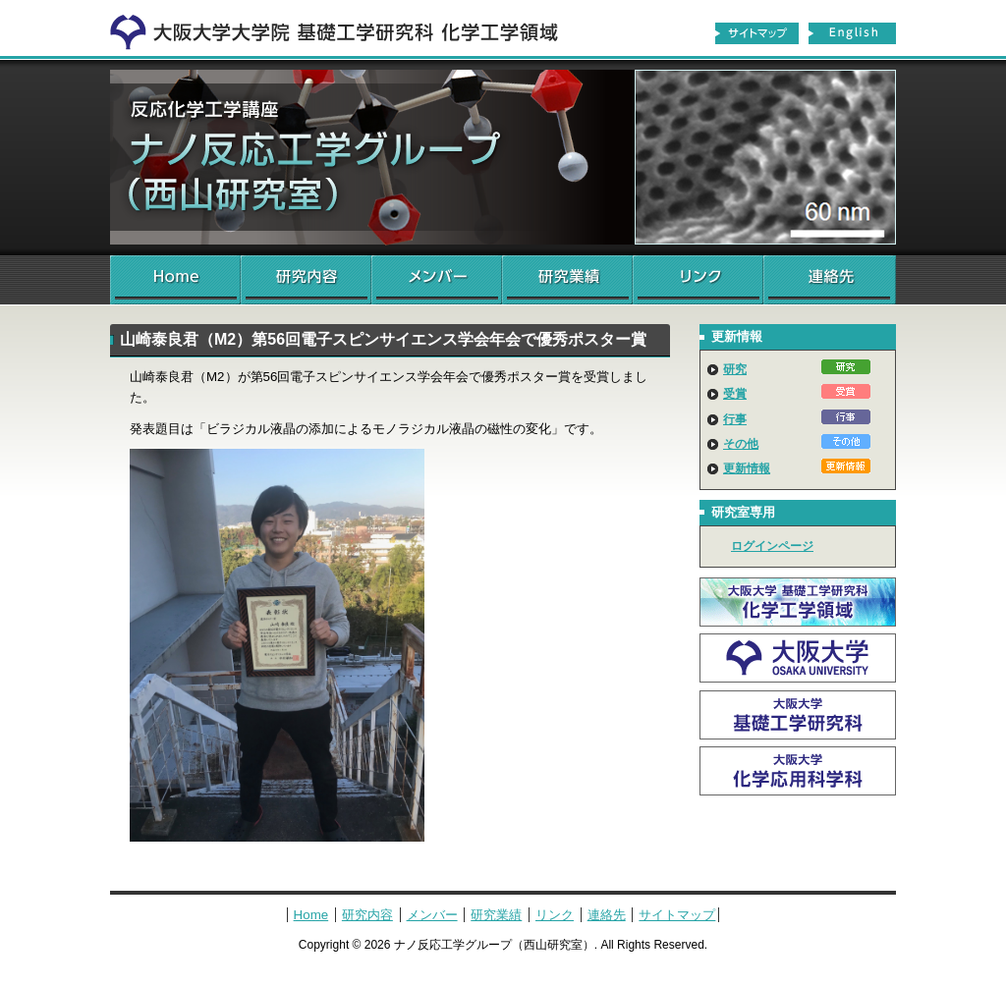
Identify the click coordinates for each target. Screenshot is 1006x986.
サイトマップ (756, 33)
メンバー (436, 279)
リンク (698, 279)
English (853, 33)
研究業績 (567, 279)
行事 (735, 419)
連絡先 (829, 279)
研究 (735, 369)
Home (175, 279)
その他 (740, 444)
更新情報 (746, 468)
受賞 (735, 394)
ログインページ (772, 546)
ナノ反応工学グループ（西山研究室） (503, 157)
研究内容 (306, 279)
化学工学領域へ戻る (346, 27)
